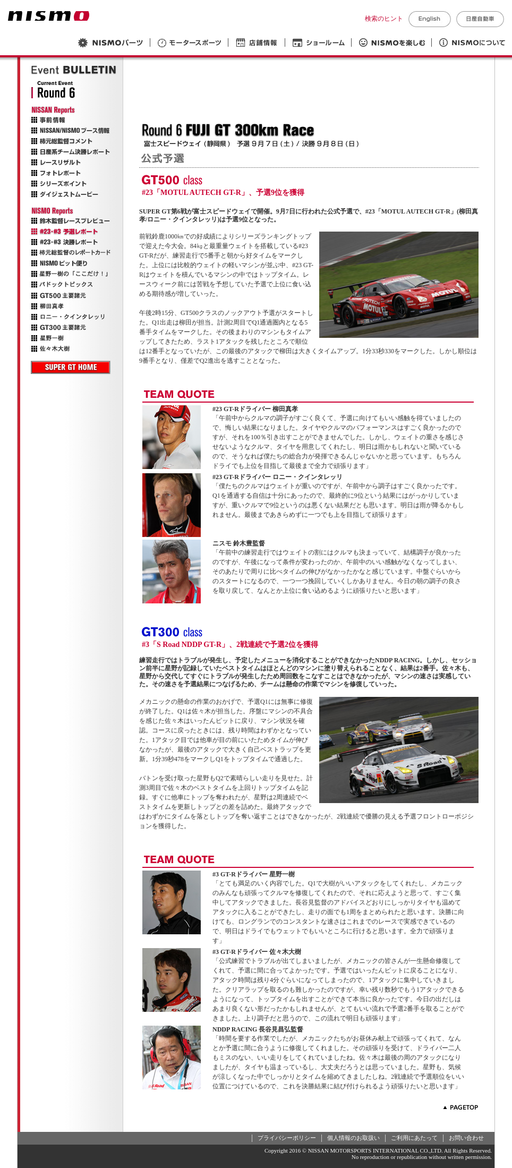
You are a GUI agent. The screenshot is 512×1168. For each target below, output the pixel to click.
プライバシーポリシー (287, 1138)
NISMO (48, 16)
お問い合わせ (466, 1138)
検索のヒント (384, 18)
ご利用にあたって (414, 1138)
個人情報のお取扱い (353, 1138)
